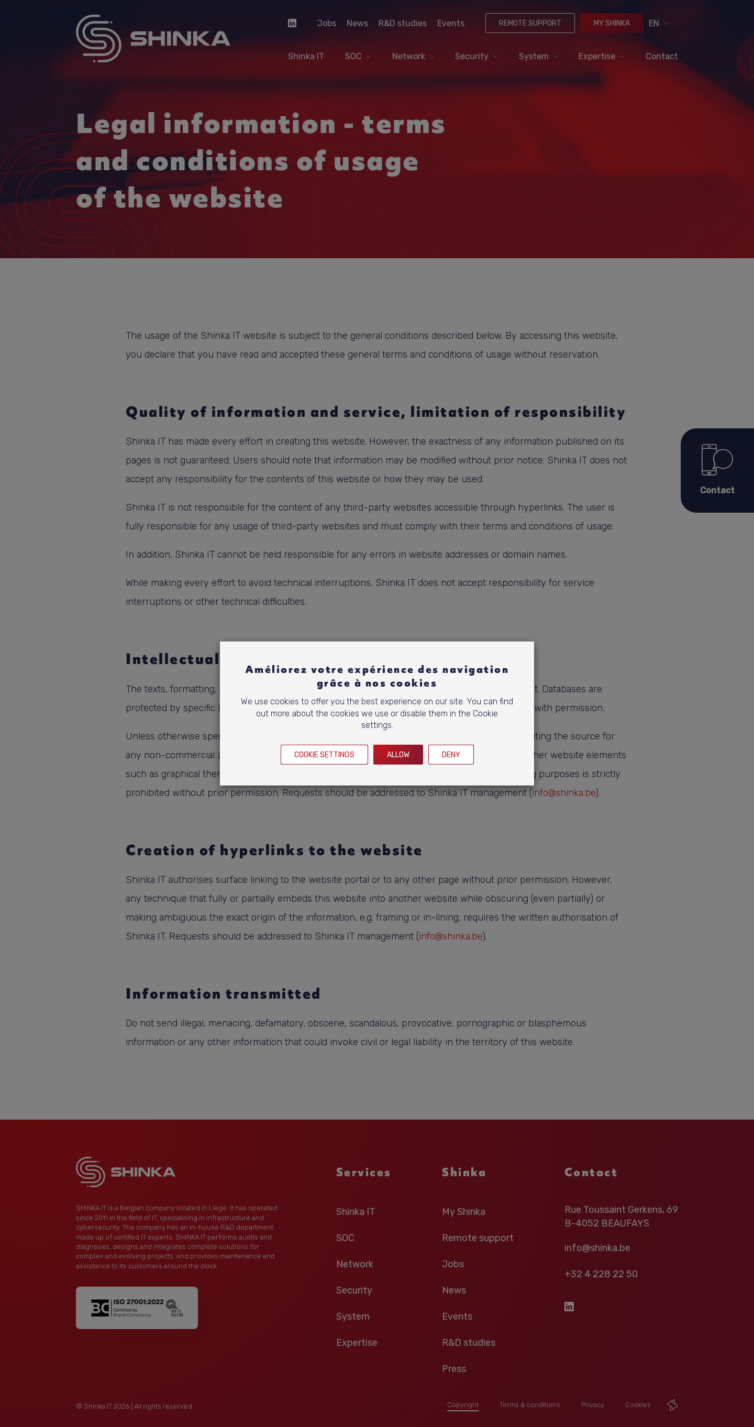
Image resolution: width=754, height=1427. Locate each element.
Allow (398, 754)
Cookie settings (324, 754)
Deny (451, 754)
